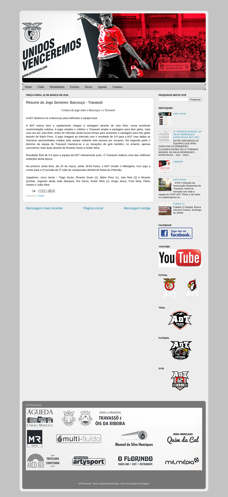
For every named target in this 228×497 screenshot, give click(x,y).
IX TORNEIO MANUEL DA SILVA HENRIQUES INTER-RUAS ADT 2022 (187, 134)
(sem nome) (179, 113)
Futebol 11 (179, 203)
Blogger (145, 483)
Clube (40, 86)
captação (178, 161)
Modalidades (57, 86)
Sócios (88, 86)
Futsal (40, 195)
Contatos (117, 86)
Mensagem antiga (137, 208)
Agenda (102, 86)
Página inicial (93, 208)
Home (28, 86)
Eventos (74, 86)
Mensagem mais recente (44, 208)
